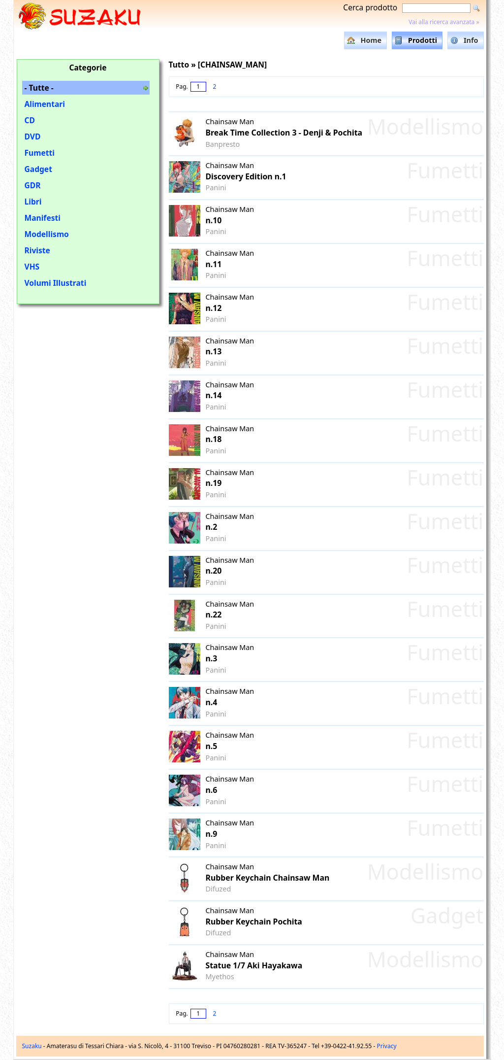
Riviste (37, 250)
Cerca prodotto (370, 7)
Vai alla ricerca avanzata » (444, 22)
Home (370, 40)
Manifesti (43, 217)
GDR (33, 185)
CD (30, 120)
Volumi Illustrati (56, 282)
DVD (33, 136)
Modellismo (47, 234)
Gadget (38, 169)
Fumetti (40, 152)
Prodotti (422, 40)
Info (471, 40)
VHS (32, 266)
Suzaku (32, 1046)
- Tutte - (39, 87)
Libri (33, 201)
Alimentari (45, 104)
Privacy (387, 1046)
